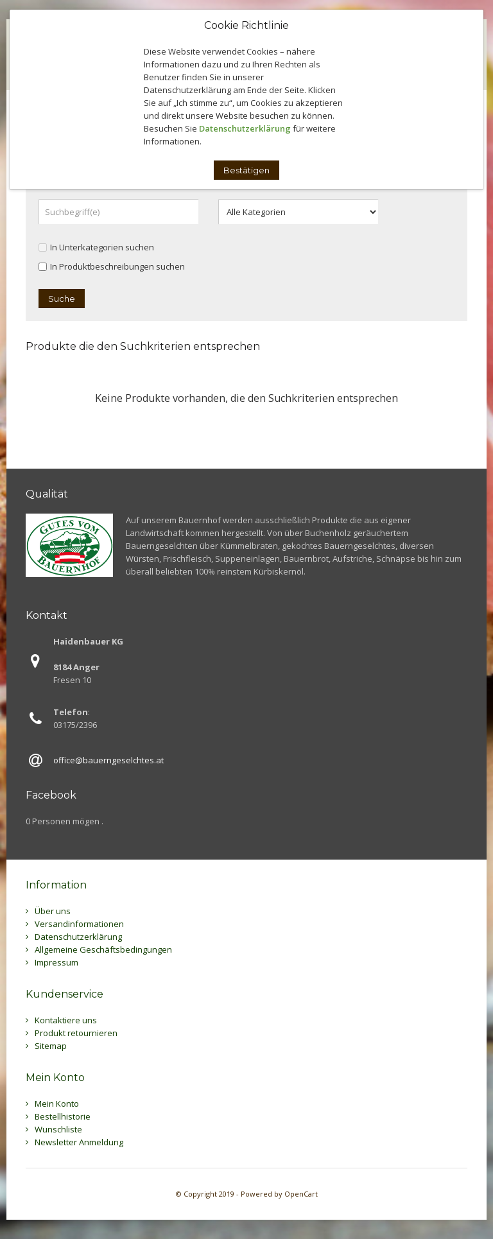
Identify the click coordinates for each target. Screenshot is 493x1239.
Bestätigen (246, 170)
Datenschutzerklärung (245, 128)
